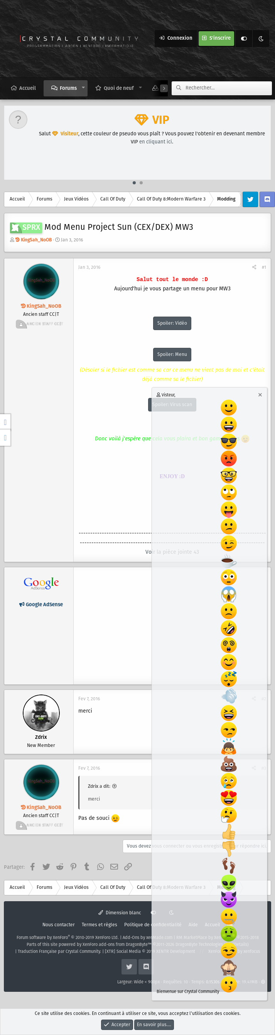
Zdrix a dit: (99, 786)
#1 (264, 267)
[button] (83, 88)
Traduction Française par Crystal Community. (59, 951)
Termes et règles (99, 925)
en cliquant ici (155, 142)
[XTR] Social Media (150, 951)
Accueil (27, 88)
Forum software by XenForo (68, 937)
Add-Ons (131, 937)
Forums (68, 88)
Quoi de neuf (119, 88)
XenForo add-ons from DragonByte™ (117, 944)
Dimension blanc (119, 913)
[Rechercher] (229, 88)
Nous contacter (58, 925)
